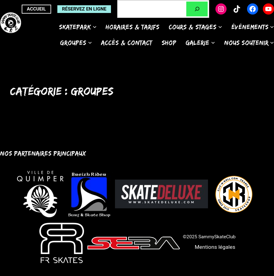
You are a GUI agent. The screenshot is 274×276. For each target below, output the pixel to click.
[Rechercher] (197, 9)
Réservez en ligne (84, 9)
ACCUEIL (36, 9)
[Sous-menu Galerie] (213, 42)
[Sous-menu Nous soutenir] (272, 42)
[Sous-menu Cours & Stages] (220, 27)
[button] (215, 247)
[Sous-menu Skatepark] (95, 27)
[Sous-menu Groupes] (90, 42)
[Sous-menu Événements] (272, 27)
